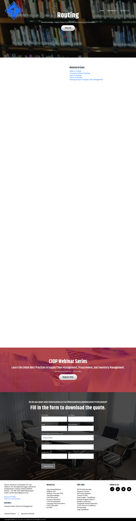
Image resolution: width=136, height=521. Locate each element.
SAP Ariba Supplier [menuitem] (84, 493)
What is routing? (75, 71)
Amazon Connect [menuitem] (83, 491)
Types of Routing (76, 77)
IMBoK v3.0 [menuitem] (51, 491)
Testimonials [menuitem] (81, 507)
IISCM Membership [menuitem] (84, 489)
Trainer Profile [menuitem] (82, 495)
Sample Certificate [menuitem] (84, 501)
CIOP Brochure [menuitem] (52, 497)
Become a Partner (27, 514)
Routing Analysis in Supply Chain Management (86, 79)
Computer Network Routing (80, 73)
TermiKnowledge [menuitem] (53, 495)
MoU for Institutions (12, 499)
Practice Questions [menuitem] (54, 499)
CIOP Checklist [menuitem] (52, 505)
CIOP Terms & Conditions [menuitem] (86, 505)
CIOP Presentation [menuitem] (53, 501)
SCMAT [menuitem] (50, 507)
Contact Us (124, 11)
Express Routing (75, 75)
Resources (111, 11)
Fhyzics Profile (10, 497)
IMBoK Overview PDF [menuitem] (55, 493)
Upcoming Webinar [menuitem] (54, 489)
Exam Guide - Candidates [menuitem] (86, 497)
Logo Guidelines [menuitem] (83, 509)
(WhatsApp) (29, 491)
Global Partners (10, 514)
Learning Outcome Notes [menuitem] (56, 503)
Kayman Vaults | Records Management (18, 506)
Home (102, 11)
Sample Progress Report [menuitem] (86, 499)
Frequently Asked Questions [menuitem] (87, 503)
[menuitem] (103, 10)
